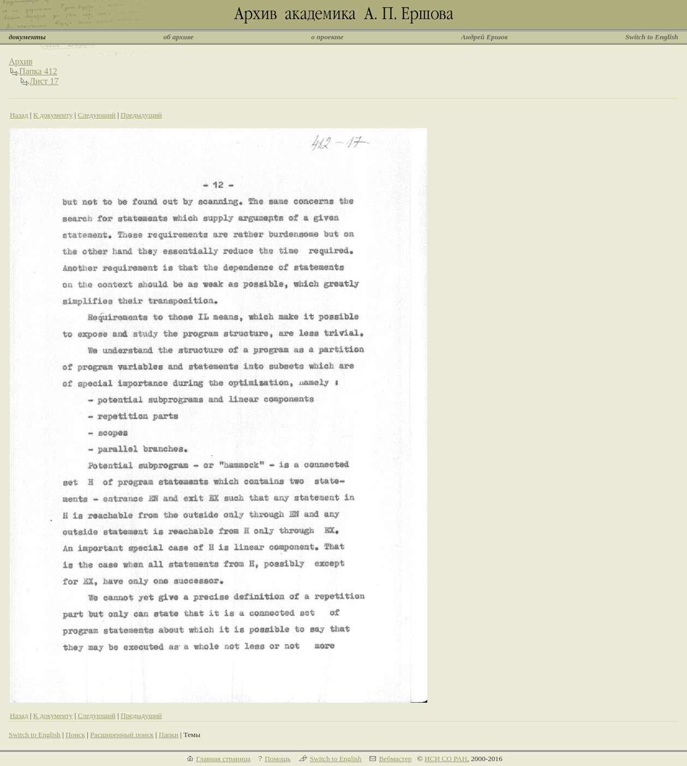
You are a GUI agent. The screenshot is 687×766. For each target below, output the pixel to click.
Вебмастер (395, 759)
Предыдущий (141, 115)
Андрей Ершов (484, 37)
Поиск (75, 735)
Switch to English (651, 37)
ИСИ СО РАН (446, 759)
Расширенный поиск (121, 735)
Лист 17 (44, 81)
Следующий (96, 115)
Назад (19, 115)
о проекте (327, 37)
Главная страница (223, 759)
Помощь (277, 759)
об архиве (178, 37)
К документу (53, 115)
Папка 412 (38, 71)
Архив (21, 61)
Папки (168, 735)
